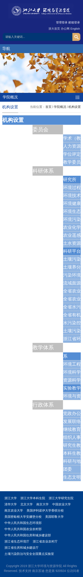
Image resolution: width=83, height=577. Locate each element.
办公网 (65, 28)
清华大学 (10, 504)
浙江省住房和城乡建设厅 (21, 547)
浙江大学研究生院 (61, 498)
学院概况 (60, 107)
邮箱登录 (74, 22)
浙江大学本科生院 (32, 498)
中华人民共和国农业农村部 (23, 529)
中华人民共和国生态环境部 (23, 523)
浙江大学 (10, 498)
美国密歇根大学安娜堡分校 (23, 516)
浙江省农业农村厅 (45, 541)
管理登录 (62, 22)
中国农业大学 (61, 504)
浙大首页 (54, 28)
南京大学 (42, 504)
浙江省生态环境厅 (16, 541)
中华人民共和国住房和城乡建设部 (27, 535)
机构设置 (74, 107)
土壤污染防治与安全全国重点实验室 (29, 554)
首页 (48, 107)
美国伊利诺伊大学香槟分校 (45, 510)
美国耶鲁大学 (54, 516)
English (75, 28)
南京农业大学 (13, 510)
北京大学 (26, 504)
